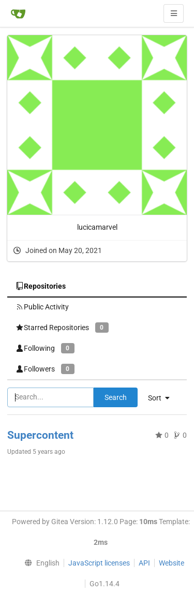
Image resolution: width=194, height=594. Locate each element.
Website (171, 563)
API (144, 563)
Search (116, 397)
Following (45, 348)
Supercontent (40, 435)
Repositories (41, 286)
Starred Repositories (62, 327)
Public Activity (42, 307)
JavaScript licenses (99, 563)
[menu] (39, 563)
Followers (45, 369)
